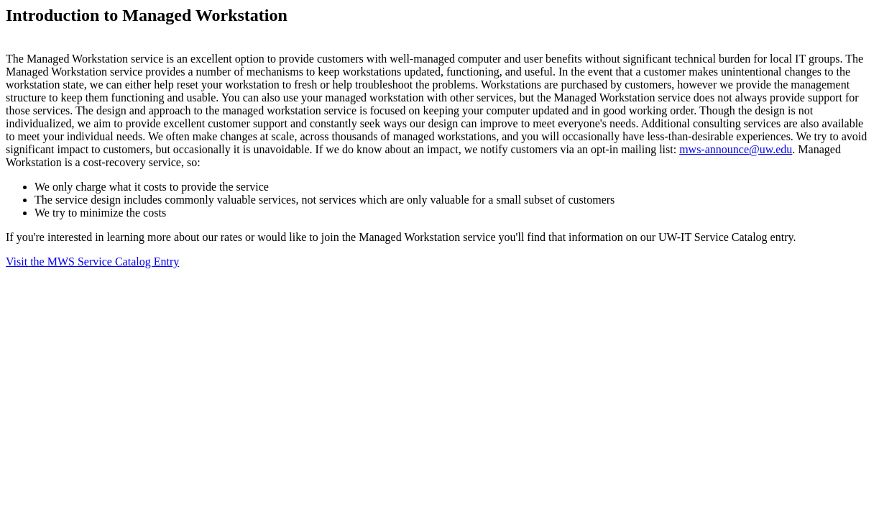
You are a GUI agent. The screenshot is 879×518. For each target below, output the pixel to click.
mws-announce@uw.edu (735, 149)
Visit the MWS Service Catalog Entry (92, 261)
